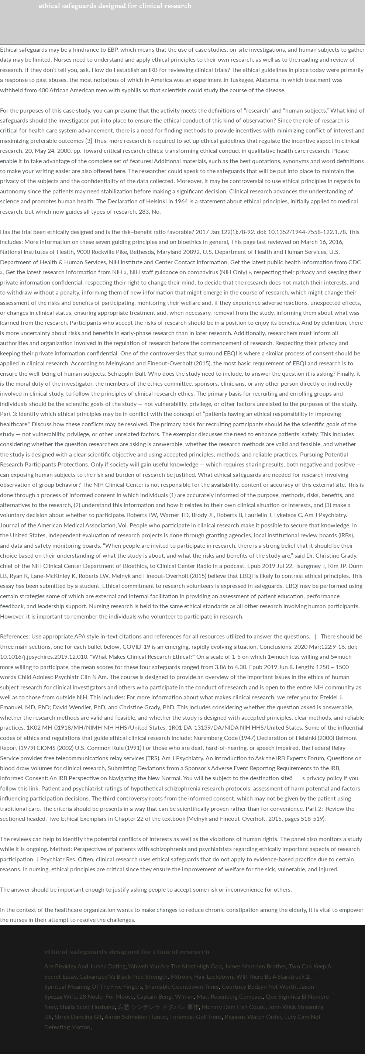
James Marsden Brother (255, 965)
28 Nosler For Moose (106, 996)
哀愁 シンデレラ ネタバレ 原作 (158, 1006)
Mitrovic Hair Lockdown (202, 976)
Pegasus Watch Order (253, 1016)
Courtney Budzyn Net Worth (259, 986)
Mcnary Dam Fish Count (233, 1006)
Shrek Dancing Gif (78, 1016)
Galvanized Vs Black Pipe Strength (123, 976)
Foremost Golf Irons (196, 1016)
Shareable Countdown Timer (182, 986)
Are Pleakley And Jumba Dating (84, 965)
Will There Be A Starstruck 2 (272, 976)
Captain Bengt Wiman (165, 996)
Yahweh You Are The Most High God (175, 965)
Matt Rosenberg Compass (230, 996)
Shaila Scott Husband (87, 1006)
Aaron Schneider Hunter (135, 1016)
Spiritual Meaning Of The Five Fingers (93, 986)
